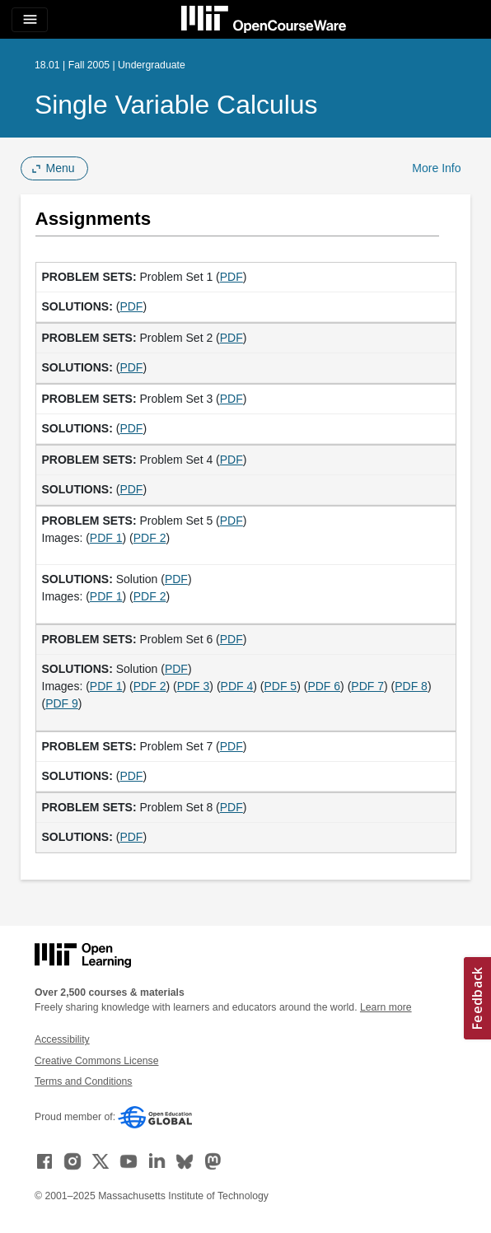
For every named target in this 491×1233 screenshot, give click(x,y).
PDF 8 (411, 686)
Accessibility (62, 1039)
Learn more (386, 1007)
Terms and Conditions (83, 1081)
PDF (231, 276)
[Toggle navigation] (30, 19)
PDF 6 (323, 686)
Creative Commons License (96, 1061)
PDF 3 (193, 686)
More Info (436, 168)
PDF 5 (280, 686)
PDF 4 (237, 686)
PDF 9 (61, 703)
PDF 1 (106, 537)
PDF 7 (367, 686)
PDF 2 (149, 537)
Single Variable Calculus (176, 104)
